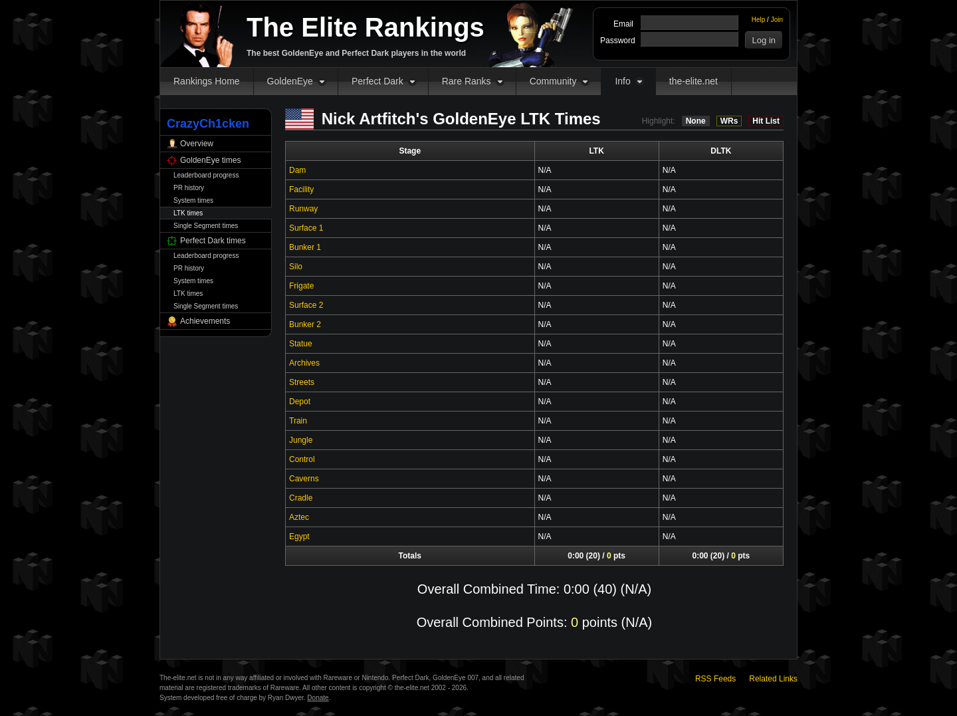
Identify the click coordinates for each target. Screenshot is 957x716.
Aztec (299, 517)
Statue (300, 343)
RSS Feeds (715, 678)
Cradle (300, 498)
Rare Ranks (466, 81)
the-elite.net (693, 81)
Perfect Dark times (213, 240)
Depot (299, 401)
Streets (301, 382)
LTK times (188, 213)
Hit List (766, 121)
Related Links (773, 678)
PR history (188, 187)
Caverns (304, 478)
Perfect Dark (377, 81)
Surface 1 (306, 228)
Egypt (299, 536)
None (696, 121)
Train (298, 420)
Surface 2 (306, 305)
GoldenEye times (210, 160)
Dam (297, 170)
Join (777, 19)
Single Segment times (205, 225)
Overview (196, 143)
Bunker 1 (305, 247)
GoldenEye (290, 81)
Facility (301, 189)
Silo (295, 266)
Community (553, 81)
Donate (317, 697)
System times (193, 200)
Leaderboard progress (206, 175)
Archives (304, 363)
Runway (303, 208)
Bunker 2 (305, 324)
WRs (729, 121)
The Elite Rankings (365, 27)
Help (759, 19)
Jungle (300, 440)
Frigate (301, 286)
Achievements (205, 321)
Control (302, 459)
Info (622, 81)
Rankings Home (206, 81)
